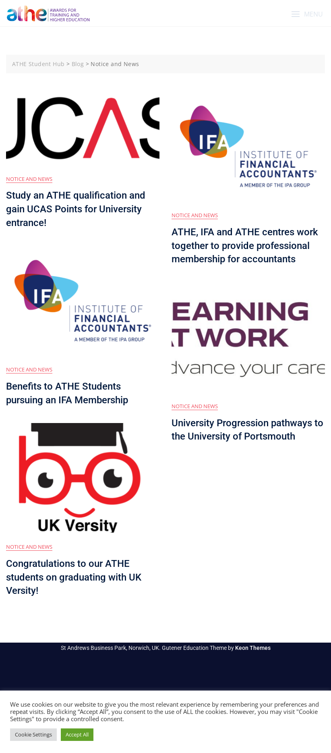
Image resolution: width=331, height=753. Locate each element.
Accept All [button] (77, 734)
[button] (307, 14)
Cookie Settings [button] (33, 734)
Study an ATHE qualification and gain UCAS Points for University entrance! (75, 209)
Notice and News (29, 179)
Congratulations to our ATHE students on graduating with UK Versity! (73, 577)
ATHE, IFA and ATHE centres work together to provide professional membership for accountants (245, 245)
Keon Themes (253, 648)
